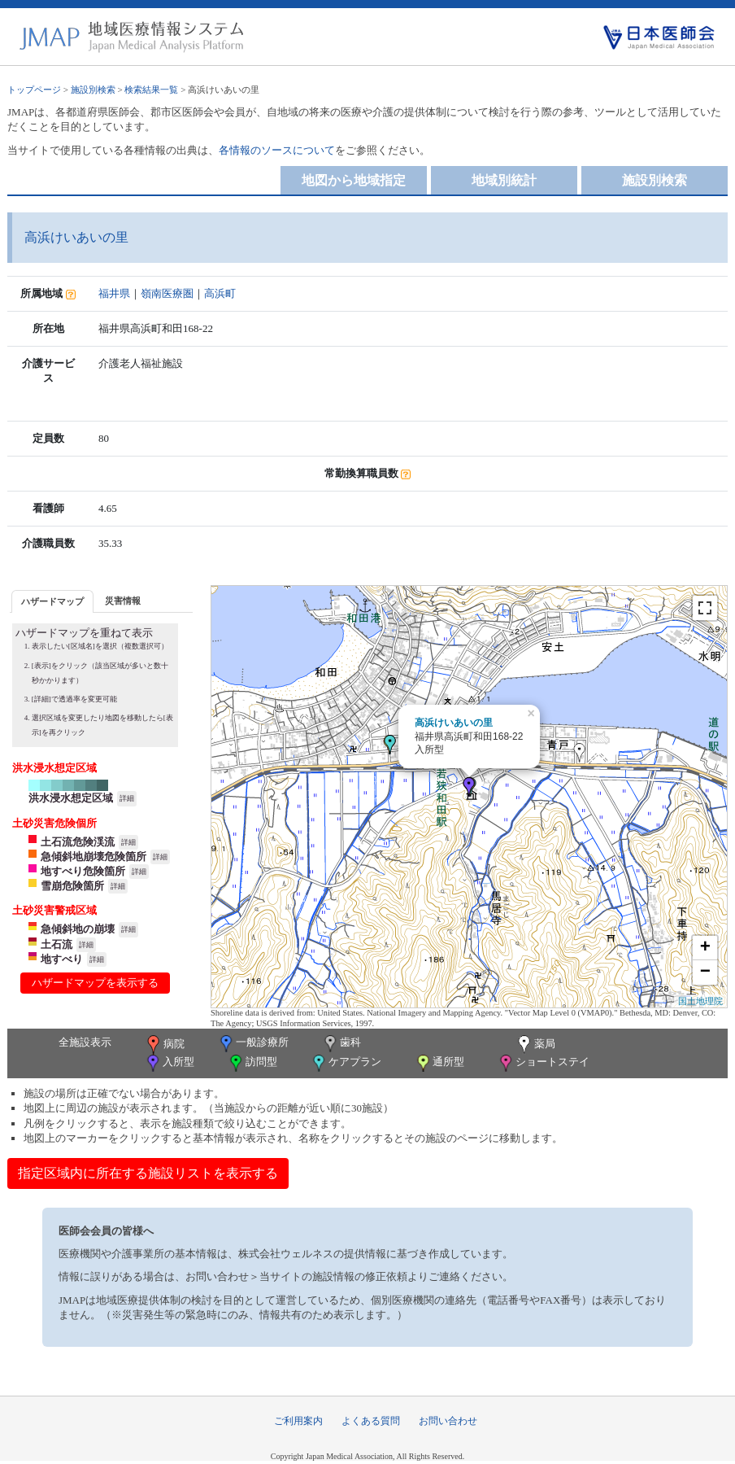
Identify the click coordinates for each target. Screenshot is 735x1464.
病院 (164, 1045)
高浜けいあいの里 (454, 722)
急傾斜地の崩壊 (78, 929)
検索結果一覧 (151, 89)
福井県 (114, 293)
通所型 (439, 1063)
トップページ (34, 89)
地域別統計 (504, 180)
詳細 (127, 798)
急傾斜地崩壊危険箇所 (93, 856)
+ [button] (705, 948)
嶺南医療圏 (167, 293)
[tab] (52, 601)
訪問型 (252, 1063)
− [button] (705, 972)
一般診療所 (253, 1043)
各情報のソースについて (277, 150)
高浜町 (220, 293)
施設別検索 (93, 89)
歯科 (341, 1043)
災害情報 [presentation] (123, 600)
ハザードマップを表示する (95, 983)
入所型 (169, 1063)
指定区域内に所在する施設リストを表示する (148, 1173)
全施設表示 (85, 1042)
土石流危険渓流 (78, 842)
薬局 (535, 1045)
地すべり (62, 959)
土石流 (56, 944)
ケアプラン (345, 1063)
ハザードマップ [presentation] (52, 601)
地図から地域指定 (354, 180)
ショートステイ (543, 1063)
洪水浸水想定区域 (70, 798)
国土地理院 (700, 1001)
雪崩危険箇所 (72, 886)
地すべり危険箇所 (83, 871)
